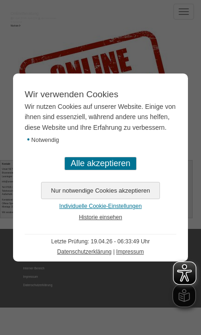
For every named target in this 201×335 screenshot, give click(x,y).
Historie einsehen (100, 217)
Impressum (130, 251)
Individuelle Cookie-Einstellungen (100, 206)
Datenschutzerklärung (84, 251)
